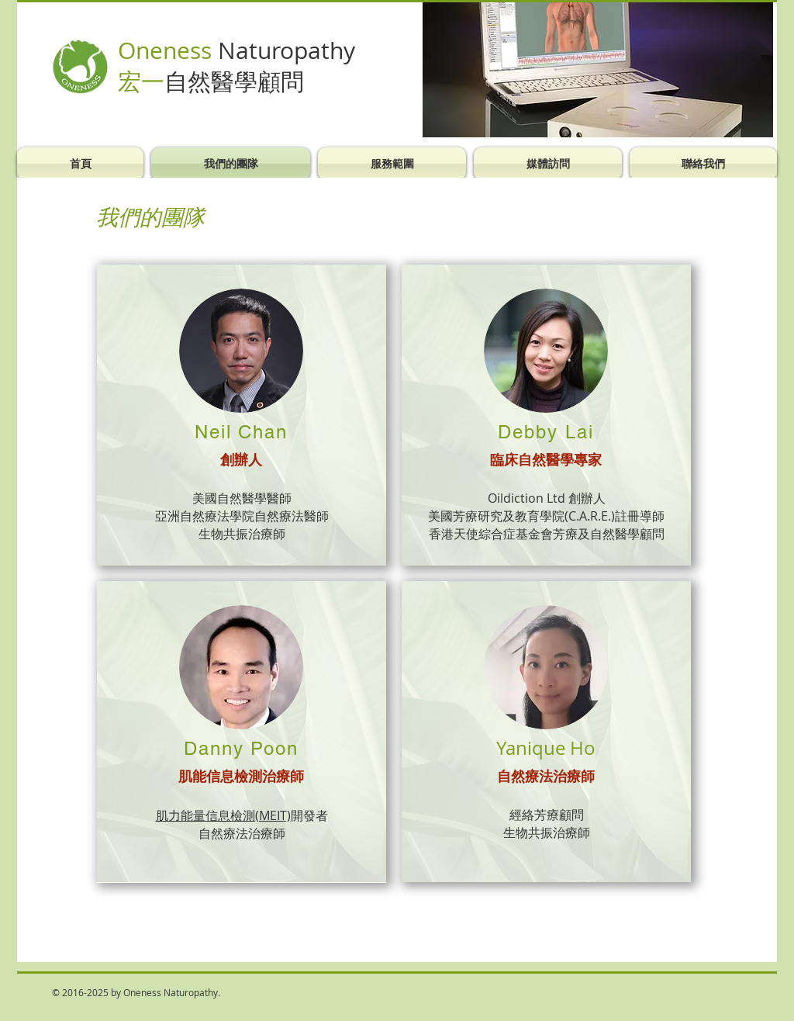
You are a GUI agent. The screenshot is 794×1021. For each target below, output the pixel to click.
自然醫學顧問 (234, 81)
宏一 (141, 81)
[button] (598, 69)
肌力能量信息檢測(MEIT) (223, 815)
